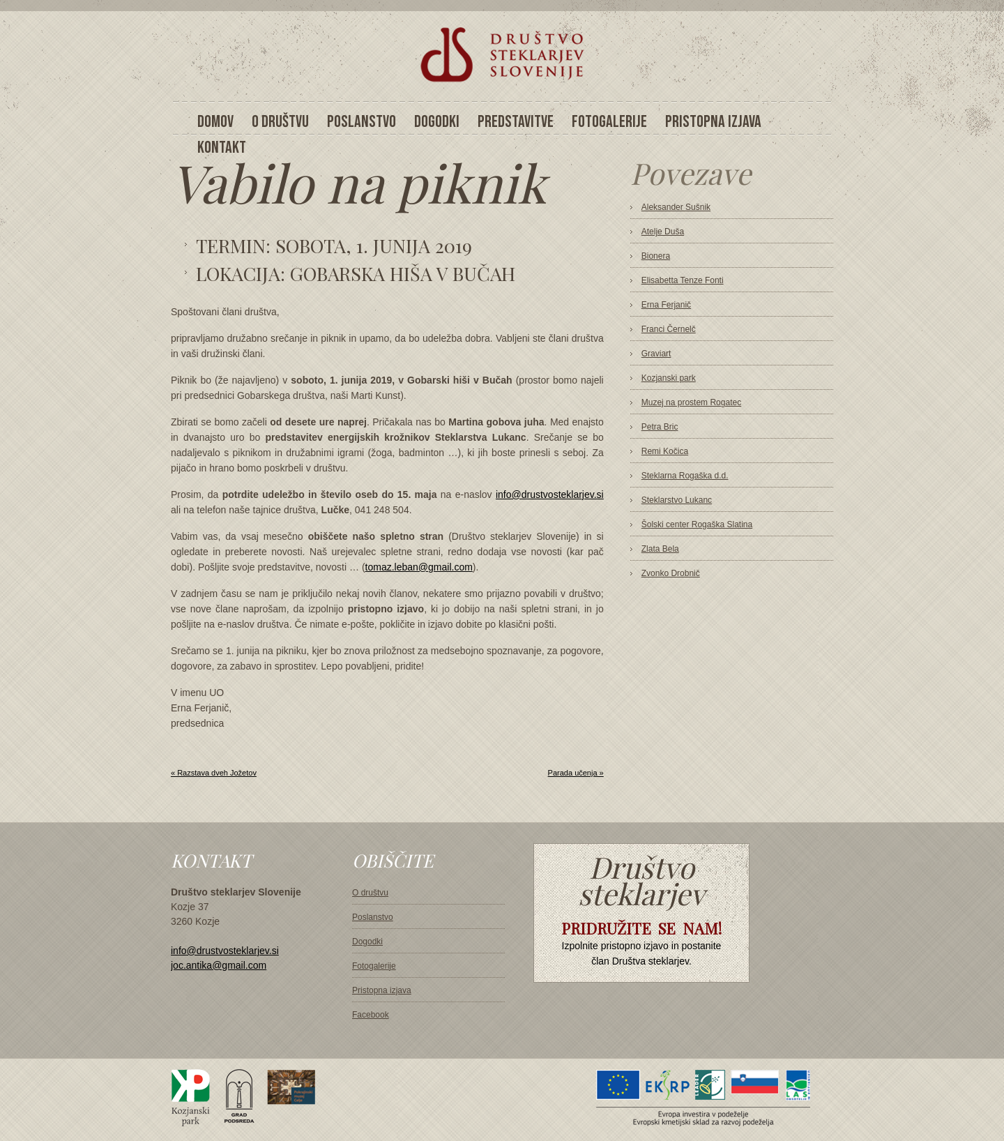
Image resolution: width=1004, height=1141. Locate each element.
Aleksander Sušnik (675, 207)
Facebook (370, 1015)
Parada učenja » (576, 773)
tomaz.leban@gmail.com (419, 567)
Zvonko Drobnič (670, 573)
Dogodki (367, 941)
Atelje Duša (662, 231)
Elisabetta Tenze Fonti (682, 280)
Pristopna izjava (381, 990)
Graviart (656, 353)
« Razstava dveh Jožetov (214, 773)
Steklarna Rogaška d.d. (685, 476)
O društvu (370, 893)
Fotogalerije (374, 966)
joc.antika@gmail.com (218, 965)
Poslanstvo (372, 917)
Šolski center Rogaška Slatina (696, 524)
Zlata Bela (660, 549)
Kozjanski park (668, 378)
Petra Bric (659, 427)
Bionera (655, 256)
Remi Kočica (664, 451)
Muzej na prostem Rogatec (691, 402)
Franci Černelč (668, 329)
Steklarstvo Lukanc (676, 500)
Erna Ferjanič (666, 305)
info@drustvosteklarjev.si (550, 494)
